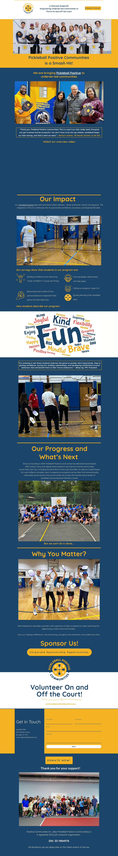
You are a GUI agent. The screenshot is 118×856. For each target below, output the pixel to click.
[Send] (73, 746)
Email (47, 726)
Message (48, 734)
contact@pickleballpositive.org (60, 704)
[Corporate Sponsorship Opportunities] (59, 652)
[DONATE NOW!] (93, 8)
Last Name (78, 719)
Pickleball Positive (68, 73)
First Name (49, 719)
